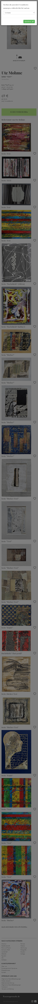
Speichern (29, 21)
